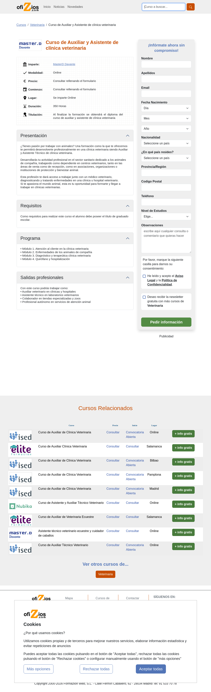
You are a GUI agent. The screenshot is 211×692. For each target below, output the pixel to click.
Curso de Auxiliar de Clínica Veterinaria (64, 432)
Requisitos (31, 205)
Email (145, 87)
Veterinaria (105, 574)
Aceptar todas (150, 669)
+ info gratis (183, 433)
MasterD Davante (64, 64)
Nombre (147, 58)
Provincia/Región (153, 166)
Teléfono (147, 196)
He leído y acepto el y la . (165, 280)
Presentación (34, 135)
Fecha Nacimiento (154, 102)
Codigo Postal (151, 181)
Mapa (69, 598)
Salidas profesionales (42, 277)
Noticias (59, 6)
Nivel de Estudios (153, 210)
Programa (30, 238)
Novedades (75, 6)
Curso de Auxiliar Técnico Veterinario (63, 545)
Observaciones (152, 225)
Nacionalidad (150, 137)
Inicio (47, 6)
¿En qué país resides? (157, 152)
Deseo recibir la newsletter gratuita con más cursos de (165, 301)
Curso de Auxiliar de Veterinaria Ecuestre (66, 516)
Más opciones (38, 669)
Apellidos (148, 73)
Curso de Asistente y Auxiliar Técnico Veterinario (71, 502)
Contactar (132, 598)
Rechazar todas (96, 669)
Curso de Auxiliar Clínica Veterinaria (62, 446)
